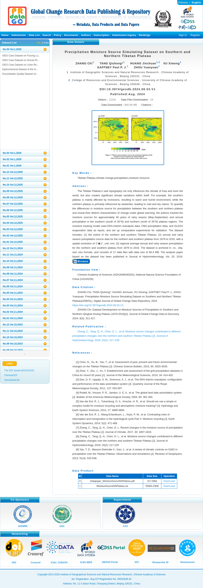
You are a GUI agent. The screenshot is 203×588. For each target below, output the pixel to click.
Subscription (101, 35)
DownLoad (169, 481)
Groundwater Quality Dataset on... (20, 74)
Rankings (144, 35)
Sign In (183, 35)
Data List (34, 35)
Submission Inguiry (124, 35)
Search (46, 35)
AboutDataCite (12, 380)
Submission (18, 35)
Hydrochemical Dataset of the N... (20, 69)
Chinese (183, 2)
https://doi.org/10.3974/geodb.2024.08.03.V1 (97, 305)
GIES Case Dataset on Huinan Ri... (20, 60)
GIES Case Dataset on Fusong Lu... (21, 55)
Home (5, 35)
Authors (86, 35)
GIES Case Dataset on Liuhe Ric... (20, 64)
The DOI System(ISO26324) (19, 370)
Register (195, 35)
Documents (71, 35)
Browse (83, 261)
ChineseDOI (10, 375)
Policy (57, 35)
